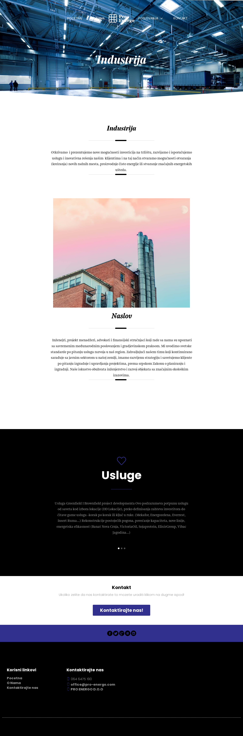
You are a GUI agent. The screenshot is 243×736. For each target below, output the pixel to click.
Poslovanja (148, 18)
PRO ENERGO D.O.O (85, 689)
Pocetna (74, 18)
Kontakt (180, 18)
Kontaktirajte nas (22, 687)
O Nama (99, 18)
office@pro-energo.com (91, 684)
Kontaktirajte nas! (121, 610)
